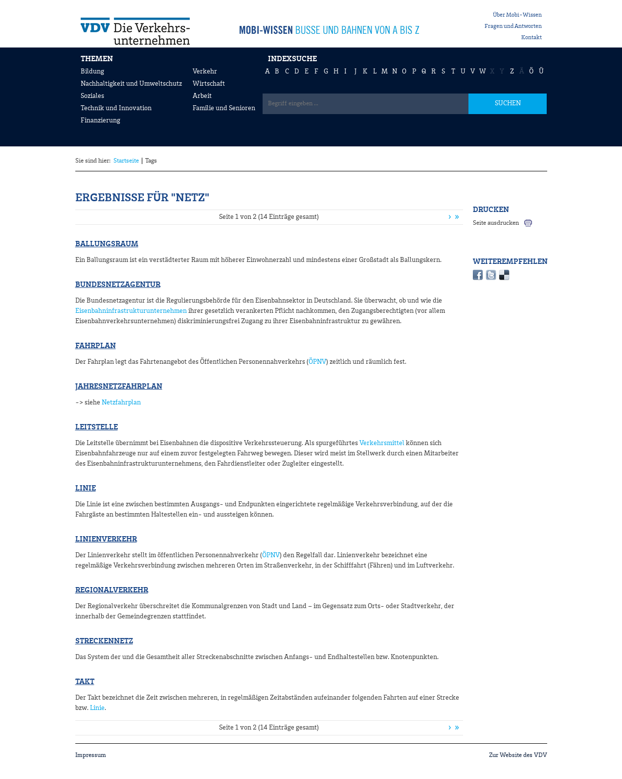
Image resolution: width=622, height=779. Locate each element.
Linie (85, 489)
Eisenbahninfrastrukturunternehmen (131, 310)
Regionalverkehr (111, 590)
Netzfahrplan (121, 402)
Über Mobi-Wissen (517, 15)
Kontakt (531, 38)
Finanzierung (100, 120)
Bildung (92, 71)
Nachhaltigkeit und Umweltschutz (131, 83)
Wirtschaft (209, 83)
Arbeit (202, 96)
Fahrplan (95, 346)
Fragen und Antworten (513, 26)
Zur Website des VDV (518, 755)
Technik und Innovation (116, 108)
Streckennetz (104, 641)
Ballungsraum (106, 244)
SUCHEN (508, 103)
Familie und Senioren (224, 108)
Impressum (90, 755)
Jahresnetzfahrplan (118, 387)
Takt (84, 682)
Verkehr (205, 71)
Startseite (126, 161)
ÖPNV (317, 361)
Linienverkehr (106, 539)
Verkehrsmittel (381, 443)
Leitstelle (96, 427)
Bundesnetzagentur (117, 285)
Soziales (92, 96)
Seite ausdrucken (496, 223)
